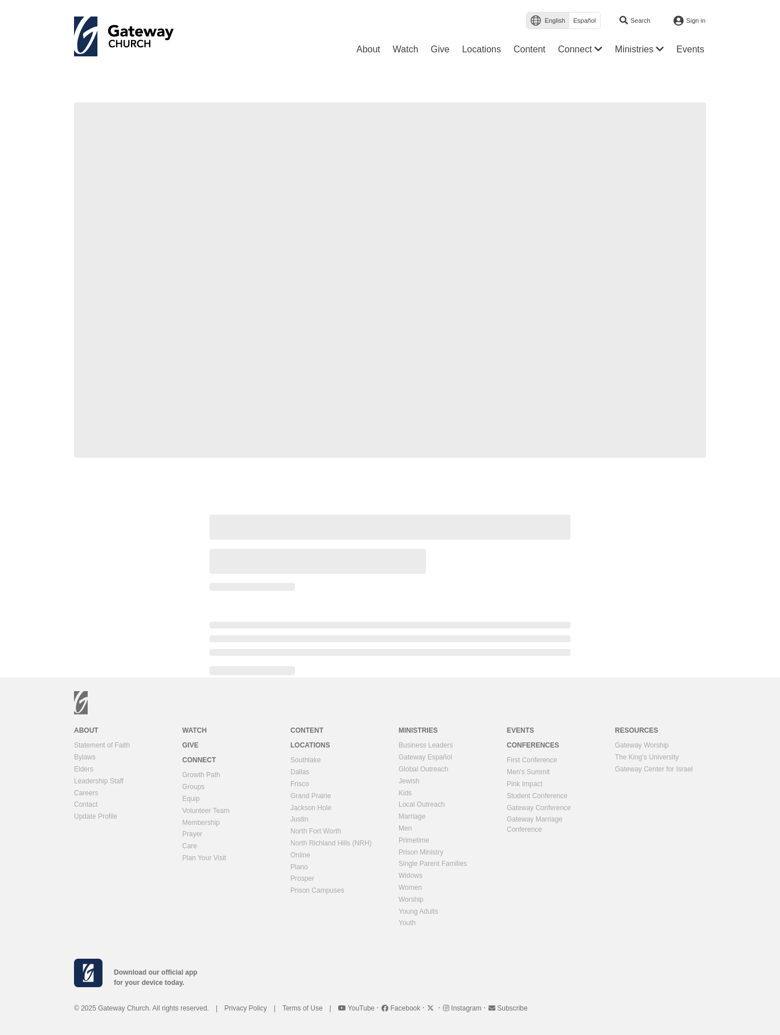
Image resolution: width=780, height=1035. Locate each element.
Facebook (401, 1008)
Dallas (299, 772)
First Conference (532, 760)
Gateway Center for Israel (654, 769)
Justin (299, 819)
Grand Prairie (310, 796)
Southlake (305, 760)
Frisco (299, 784)
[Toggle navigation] (185, 39)
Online (300, 855)
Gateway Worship (641, 745)
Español (584, 20)
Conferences (533, 745)
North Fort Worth (315, 831)
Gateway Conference (539, 808)
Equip (191, 799)
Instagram (463, 1008)
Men (405, 828)
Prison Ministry (421, 852)
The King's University (647, 757)
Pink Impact (525, 784)
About (86, 730)
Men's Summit (528, 772)
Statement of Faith (102, 745)
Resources (636, 730)
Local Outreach (422, 804)
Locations (310, 745)
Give (190, 745)
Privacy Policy (245, 1008)
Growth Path (201, 775)
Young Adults (418, 911)
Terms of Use (302, 1008)
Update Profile (95, 816)
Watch (194, 730)
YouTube (357, 1008)
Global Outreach (423, 769)
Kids (405, 793)
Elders (83, 769)
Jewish (409, 781)
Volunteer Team (205, 811)
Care (189, 846)
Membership (201, 823)
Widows (410, 876)
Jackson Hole (310, 808)
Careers (86, 793)
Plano (299, 867)
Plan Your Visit (204, 858)
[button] (580, 49)
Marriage (412, 816)
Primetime (414, 840)
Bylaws (85, 757)
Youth (407, 923)
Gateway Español (425, 757)
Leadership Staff (99, 781)
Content (306, 730)
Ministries (418, 730)
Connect (199, 760)
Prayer (192, 834)
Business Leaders (426, 745)
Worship (411, 899)
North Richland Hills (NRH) (331, 843)
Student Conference (537, 796)
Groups (193, 787)
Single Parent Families (433, 864)
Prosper (302, 878)
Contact (85, 804)
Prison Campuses (317, 890)
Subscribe (508, 1008)
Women (410, 888)
